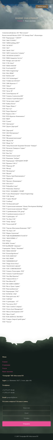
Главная (20, 21)
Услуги (4, 368)
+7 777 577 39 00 (45, 2)
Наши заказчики (7, 371)
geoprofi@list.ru (12, 397)
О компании (6, 365)
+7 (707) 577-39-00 (8, 392)
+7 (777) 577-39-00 (8, 390)
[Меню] (50, 6)
